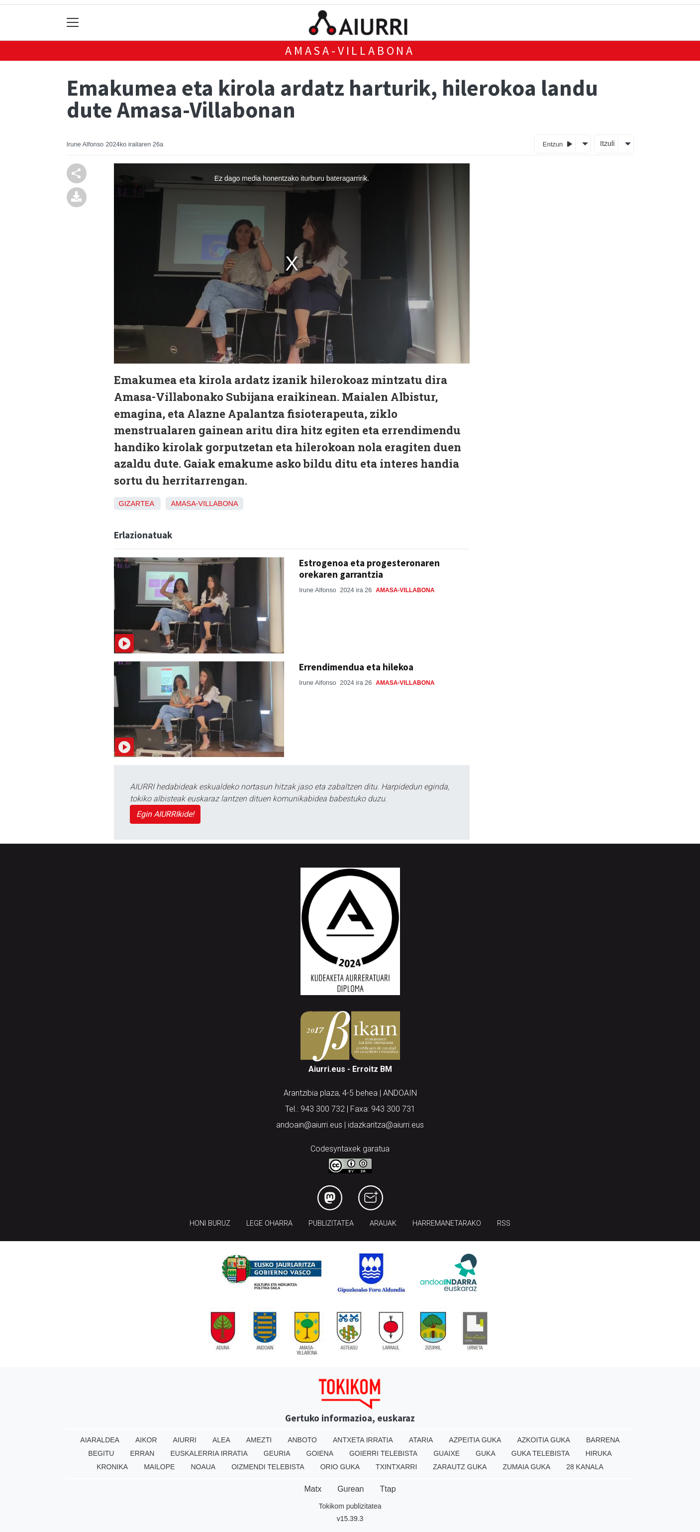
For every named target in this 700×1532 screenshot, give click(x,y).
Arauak (383, 1223)
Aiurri (185, 1440)
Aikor (146, 1440)
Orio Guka (340, 1467)
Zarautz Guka (460, 1467)
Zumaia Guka (526, 1467)
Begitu (101, 1453)
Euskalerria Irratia (208, 1453)
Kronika (112, 1467)
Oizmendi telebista (267, 1467)
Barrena (603, 1440)
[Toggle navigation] (73, 22)
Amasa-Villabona (350, 50)
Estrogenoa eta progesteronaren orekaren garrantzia (369, 568)
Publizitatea (331, 1223)
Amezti (259, 1440)
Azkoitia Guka (543, 1440)
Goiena (319, 1453)
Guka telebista (540, 1453)
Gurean (350, 1489)
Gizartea (136, 504)
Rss (503, 1223)
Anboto (302, 1440)
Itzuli (607, 143)
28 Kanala (584, 1467)
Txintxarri (396, 1467)
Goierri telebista (383, 1453)
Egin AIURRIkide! (165, 814)
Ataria (421, 1440)
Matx (312, 1489)
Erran (142, 1453)
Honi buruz (210, 1223)
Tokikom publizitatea (349, 1506)
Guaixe (446, 1453)
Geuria (277, 1453)
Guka (486, 1453)
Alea (221, 1440)
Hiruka (599, 1453)
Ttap (388, 1489)
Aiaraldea (99, 1440)
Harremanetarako (446, 1223)
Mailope (159, 1467)
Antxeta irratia (363, 1440)
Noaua (203, 1467)
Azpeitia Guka (475, 1440)
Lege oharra (269, 1223)
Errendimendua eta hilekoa (356, 667)
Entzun (557, 143)
